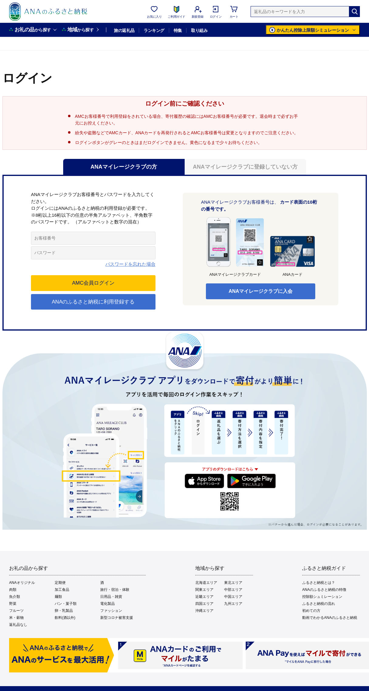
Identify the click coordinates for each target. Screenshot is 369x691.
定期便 (60, 583)
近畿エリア (204, 597)
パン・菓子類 (66, 604)
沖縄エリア (204, 611)
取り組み (199, 30)
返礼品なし (18, 625)
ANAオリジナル (22, 583)
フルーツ (16, 611)
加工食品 (62, 590)
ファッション (111, 611)
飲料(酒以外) (65, 618)
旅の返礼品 (124, 30)
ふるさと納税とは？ (318, 583)
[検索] (354, 11)
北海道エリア (206, 583)
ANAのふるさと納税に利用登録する (93, 302)
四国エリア (204, 604)
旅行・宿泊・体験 (114, 590)
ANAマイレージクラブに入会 (260, 291)
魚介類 (14, 597)
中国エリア (233, 597)
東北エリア (233, 583)
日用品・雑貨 (111, 597)
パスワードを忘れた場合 (130, 264)
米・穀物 (16, 618)
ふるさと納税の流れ (318, 604)
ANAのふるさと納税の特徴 (324, 590)
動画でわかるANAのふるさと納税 (329, 618)
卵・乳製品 (64, 611)
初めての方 (311, 611)
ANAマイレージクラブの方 (124, 167)
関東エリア (204, 590)
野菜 (12, 604)
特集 (178, 30)
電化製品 (107, 604)
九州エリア (233, 604)
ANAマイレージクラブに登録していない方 (245, 167)
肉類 (12, 590)
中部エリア (233, 590)
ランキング (154, 30)
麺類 (58, 597)
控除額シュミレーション (322, 597)
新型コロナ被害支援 (116, 618)
